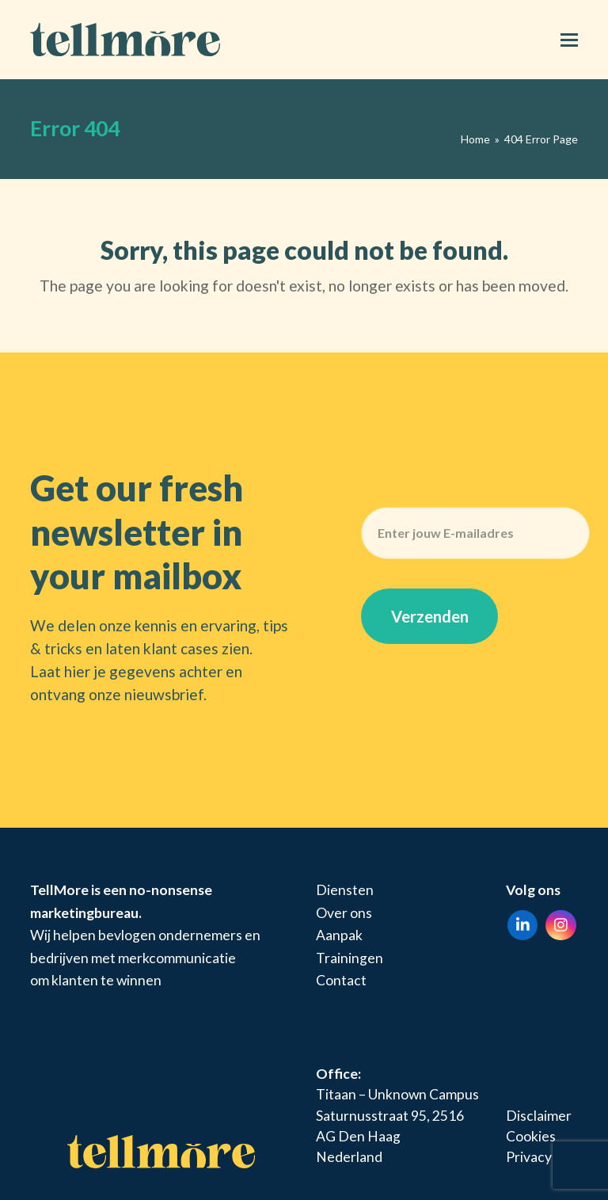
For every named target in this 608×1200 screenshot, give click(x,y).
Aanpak (339, 935)
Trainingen (349, 958)
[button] (569, 40)
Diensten (345, 890)
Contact (341, 980)
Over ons (344, 913)
